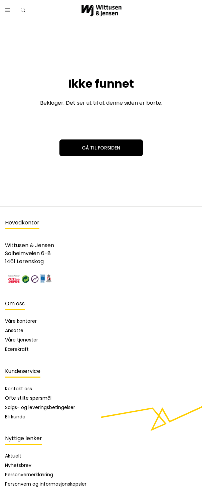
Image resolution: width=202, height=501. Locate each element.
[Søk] (174, 7)
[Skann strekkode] (191, 7)
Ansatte (14, 330)
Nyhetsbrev (18, 465)
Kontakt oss (18, 388)
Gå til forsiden (101, 147)
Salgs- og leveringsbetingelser (40, 407)
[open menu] (7, 10)
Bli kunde (15, 416)
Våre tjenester (21, 339)
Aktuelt (13, 456)
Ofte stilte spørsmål (28, 398)
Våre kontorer (21, 321)
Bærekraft (17, 349)
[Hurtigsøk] (23, 10)
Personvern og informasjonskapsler (45, 484)
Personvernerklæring (29, 474)
